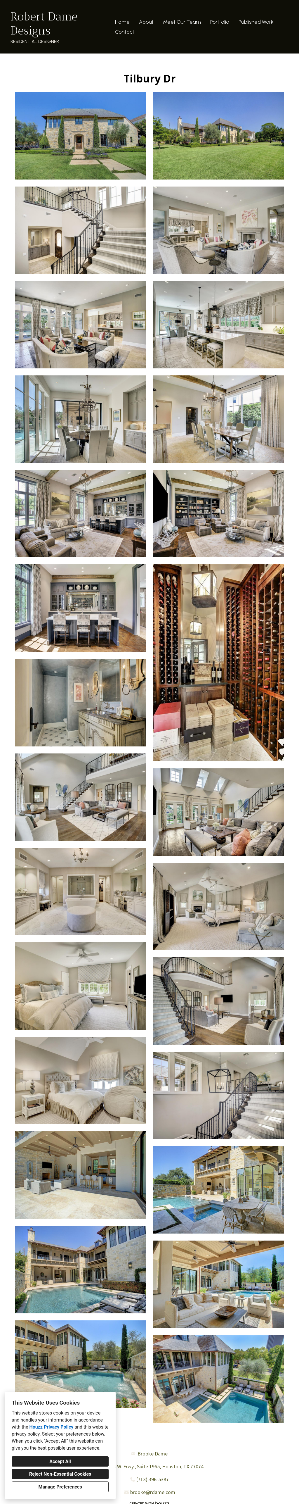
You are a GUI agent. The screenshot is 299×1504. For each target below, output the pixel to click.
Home (122, 22)
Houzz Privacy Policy (51, 1427)
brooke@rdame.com (152, 1492)
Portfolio (219, 22)
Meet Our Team (182, 22)
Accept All (60, 1461)
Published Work (256, 22)
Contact (124, 32)
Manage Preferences (60, 1487)
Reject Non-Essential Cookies (60, 1474)
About (146, 22)
